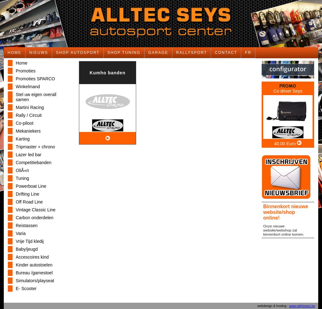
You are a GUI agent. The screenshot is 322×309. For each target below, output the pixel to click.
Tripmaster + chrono (35, 146)
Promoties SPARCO (35, 78)
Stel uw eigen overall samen (36, 97)
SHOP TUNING (124, 52)
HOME (14, 52)
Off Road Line (29, 201)
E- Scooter (26, 288)
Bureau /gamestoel (34, 272)
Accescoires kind (32, 257)
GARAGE (158, 52)
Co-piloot (24, 123)
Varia (21, 233)
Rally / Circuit (29, 115)
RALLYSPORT (191, 52)
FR (248, 52)
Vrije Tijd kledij (30, 241)
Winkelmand (28, 86)
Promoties (26, 70)
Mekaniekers (28, 131)
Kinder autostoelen (34, 264)
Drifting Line (27, 194)
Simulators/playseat (35, 280)
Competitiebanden (34, 162)
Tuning (22, 178)
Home (21, 63)
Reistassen (26, 225)
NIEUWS (38, 52)
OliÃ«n (22, 170)
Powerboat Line (31, 186)
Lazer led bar (29, 154)
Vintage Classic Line (36, 209)
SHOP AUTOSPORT (78, 52)
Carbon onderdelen (34, 217)
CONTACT (226, 52)
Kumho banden (107, 72)
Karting (23, 138)
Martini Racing (30, 107)
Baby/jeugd (27, 249)
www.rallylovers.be (302, 306)
